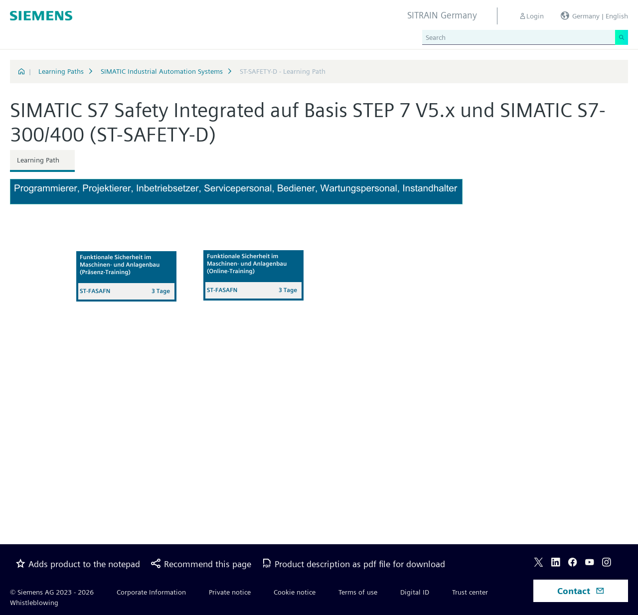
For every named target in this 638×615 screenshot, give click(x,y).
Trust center (470, 592)
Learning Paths (61, 71)
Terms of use (357, 592)
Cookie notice (295, 592)
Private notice (230, 592)
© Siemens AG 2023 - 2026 (52, 592)
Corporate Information (151, 592)
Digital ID (414, 592)
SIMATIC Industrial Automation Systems (162, 71)
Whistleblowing (34, 603)
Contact (581, 591)
